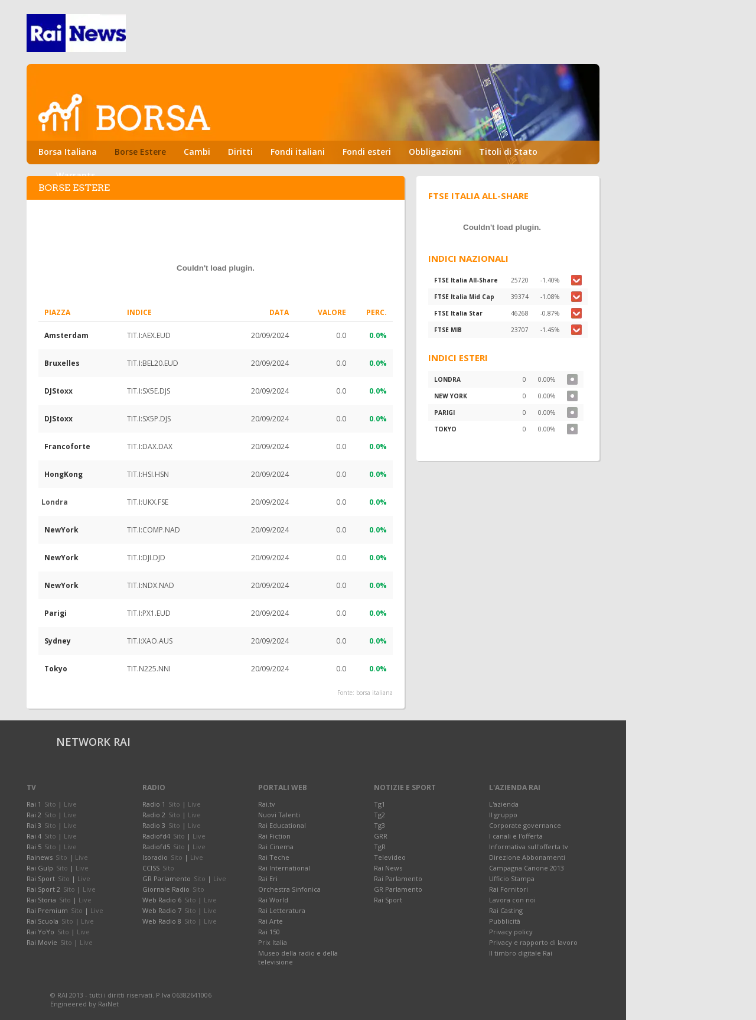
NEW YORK (450, 396)
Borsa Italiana (67, 151)
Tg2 (379, 814)
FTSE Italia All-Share (466, 280)
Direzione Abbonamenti (527, 857)
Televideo (390, 857)
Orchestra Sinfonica (289, 889)
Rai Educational (282, 825)
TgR (380, 846)
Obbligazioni (435, 151)
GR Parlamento (398, 889)
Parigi (55, 613)
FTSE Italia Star (458, 313)
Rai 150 (269, 931)
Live (70, 804)
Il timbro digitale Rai (520, 952)
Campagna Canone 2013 (526, 867)
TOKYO (445, 429)
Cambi (197, 151)
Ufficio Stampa (512, 878)
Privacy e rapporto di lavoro (533, 942)
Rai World (273, 899)
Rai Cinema (276, 846)
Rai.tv (266, 804)
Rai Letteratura (281, 910)
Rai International (284, 867)
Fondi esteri (367, 151)
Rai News (388, 867)
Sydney (57, 641)
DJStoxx (58, 391)
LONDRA (447, 379)
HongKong (63, 474)
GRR (380, 835)
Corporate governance (525, 825)
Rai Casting (506, 910)
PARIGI (444, 412)
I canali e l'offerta (516, 835)
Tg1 (379, 804)
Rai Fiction (274, 835)
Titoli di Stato (508, 151)
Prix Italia (272, 942)
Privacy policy (511, 931)
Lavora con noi (512, 899)
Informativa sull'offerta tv (528, 846)
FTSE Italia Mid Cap (464, 297)
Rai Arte (270, 921)
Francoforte (67, 446)
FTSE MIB (448, 330)
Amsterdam (66, 335)
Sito (50, 804)
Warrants (75, 175)
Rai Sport (388, 899)
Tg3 (379, 825)
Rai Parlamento (398, 878)
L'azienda (504, 804)
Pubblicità (504, 921)
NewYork (61, 530)
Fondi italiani (298, 151)
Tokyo (55, 669)
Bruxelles (62, 363)
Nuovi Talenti (279, 814)
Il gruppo (503, 814)
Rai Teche (273, 857)
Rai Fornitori (508, 889)
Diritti (240, 151)
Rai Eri (268, 878)
